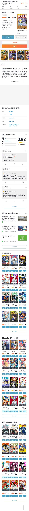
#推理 (4, 25)
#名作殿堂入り (6, 22)
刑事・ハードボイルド (13, 126)
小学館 (10, 114)
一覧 (25, 134)
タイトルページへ (14, 81)
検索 (18, 7)
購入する (14, 46)
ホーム (3, 7)
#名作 (12, 22)
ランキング (11, 7)
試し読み (14, 42)
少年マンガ (11, 121)
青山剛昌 (11, 111)
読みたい (3, 271)
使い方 (22, 3)
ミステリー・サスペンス (14, 124)
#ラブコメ (9, 25)
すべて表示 (14, 206)
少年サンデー (12, 118)
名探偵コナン (5, 68)
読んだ (7, 271)
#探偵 (11, 20)
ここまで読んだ (8, 37)
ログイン (26, 7)
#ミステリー (5, 20)
